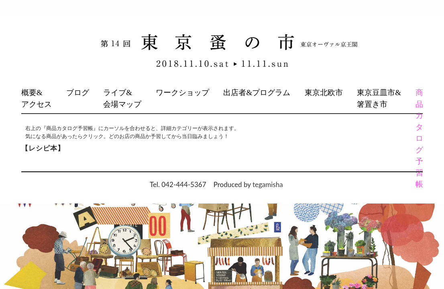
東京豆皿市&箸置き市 (379, 98)
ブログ (77, 92)
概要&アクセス (36, 98)
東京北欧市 (324, 92)
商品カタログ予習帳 (418, 138)
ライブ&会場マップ (122, 98)
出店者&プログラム (256, 92)
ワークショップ (182, 92)
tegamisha (268, 184)
